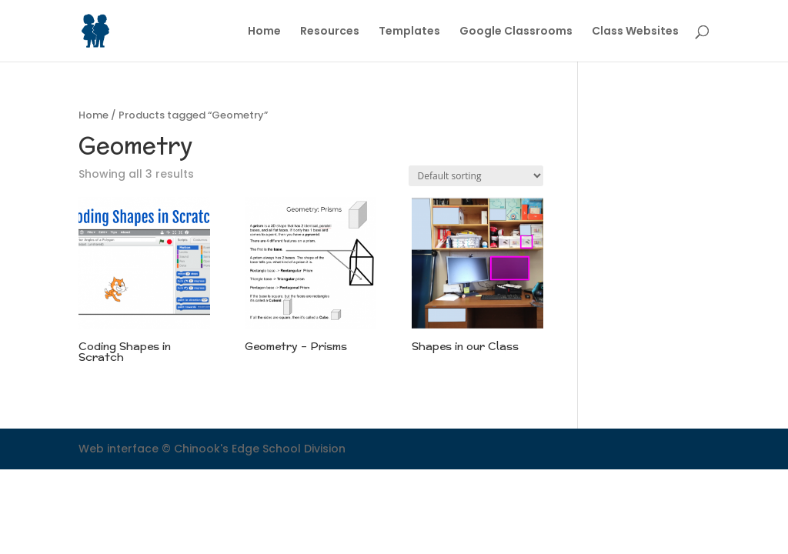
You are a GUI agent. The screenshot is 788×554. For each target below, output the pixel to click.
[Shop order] (476, 175)
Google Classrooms (516, 31)
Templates (409, 31)
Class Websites (635, 31)
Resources (329, 31)
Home (264, 31)
